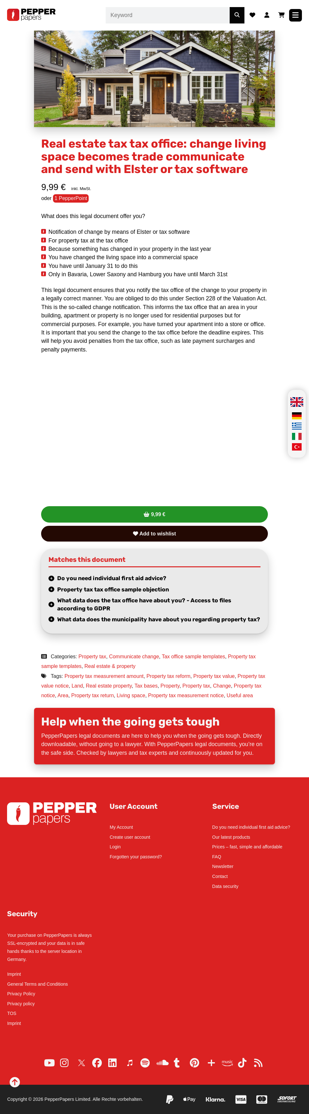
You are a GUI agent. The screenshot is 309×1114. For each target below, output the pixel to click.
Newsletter (223, 866)
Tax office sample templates (193, 656)
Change (222, 686)
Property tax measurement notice (186, 695)
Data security (225, 886)
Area (62, 695)
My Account (121, 827)
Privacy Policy (21, 993)
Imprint (14, 974)
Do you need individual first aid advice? (111, 578)
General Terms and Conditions (37, 984)
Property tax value (214, 676)
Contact (220, 876)
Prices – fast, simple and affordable (247, 846)
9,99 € (158, 514)
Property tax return (92, 695)
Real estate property (109, 686)
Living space (131, 695)
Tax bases (146, 686)
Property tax (92, 656)
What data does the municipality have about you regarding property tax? (158, 619)
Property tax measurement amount (104, 676)
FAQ (216, 856)
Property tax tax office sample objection (113, 589)
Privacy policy (21, 1003)
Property (170, 686)
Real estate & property (110, 666)
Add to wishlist (154, 533)
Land (77, 686)
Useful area (240, 695)
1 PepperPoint (71, 198)
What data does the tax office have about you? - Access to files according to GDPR (144, 604)
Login (115, 846)
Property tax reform (168, 676)
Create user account (130, 837)
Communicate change (134, 656)
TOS (11, 1013)
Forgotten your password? (136, 856)
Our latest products (231, 837)
